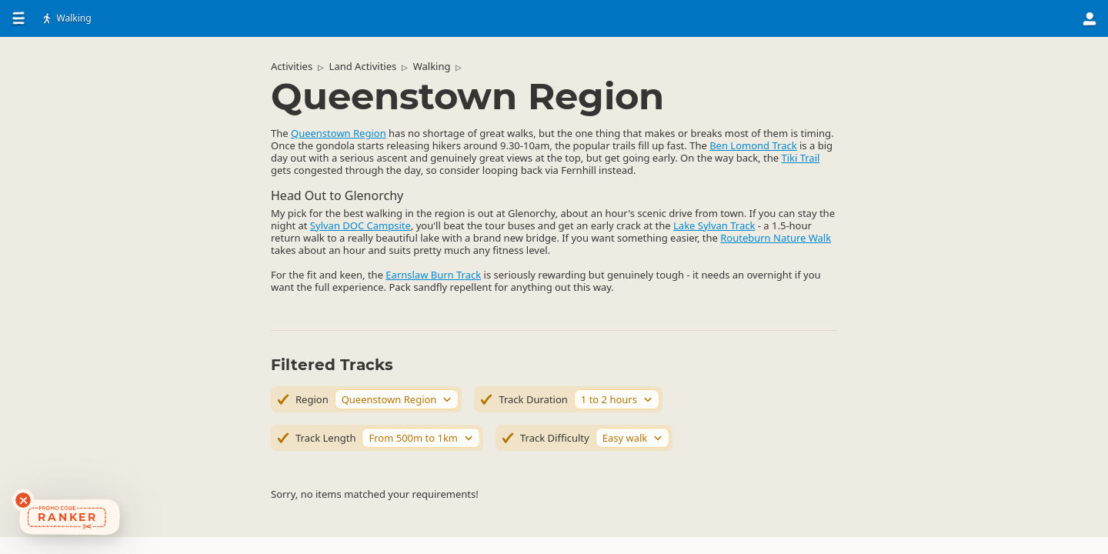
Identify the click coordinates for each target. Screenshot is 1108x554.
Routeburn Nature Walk (775, 238)
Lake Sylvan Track (714, 225)
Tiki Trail (800, 158)
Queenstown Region (338, 133)
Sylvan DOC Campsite (360, 225)
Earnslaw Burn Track (433, 275)
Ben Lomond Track (752, 145)
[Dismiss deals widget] (23, 500)
